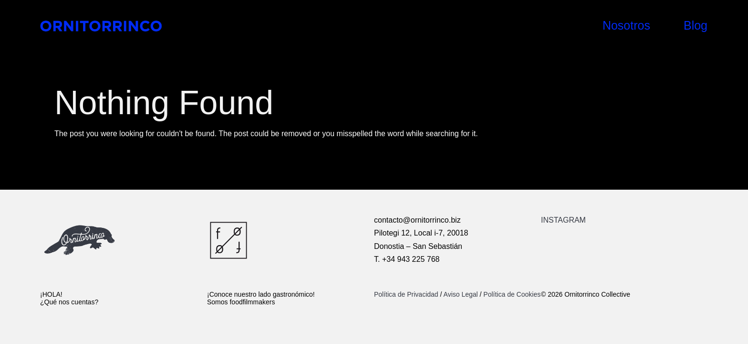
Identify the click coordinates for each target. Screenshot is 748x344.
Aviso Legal (461, 294)
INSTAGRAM (563, 220)
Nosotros (626, 25)
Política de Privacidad (407, 294)
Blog (695, 25)
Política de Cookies (511, 294)
